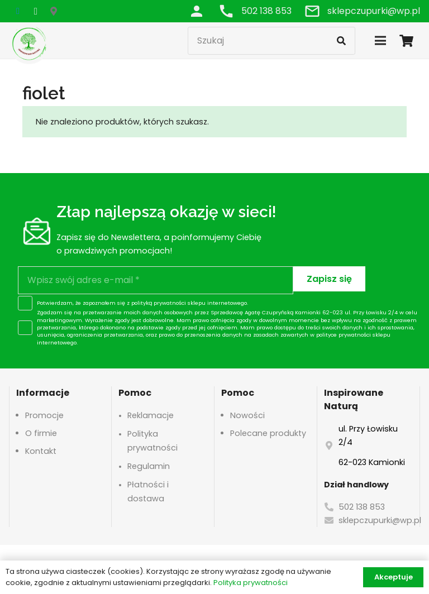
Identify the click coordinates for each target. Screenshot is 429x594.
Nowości (247, 415)
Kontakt (40, 451)
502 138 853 (362, 506)
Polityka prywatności (250, 582)
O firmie (41, 433)
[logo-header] (29, 43)
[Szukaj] (271, 41)
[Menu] (380, 41)
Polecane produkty (268, 433)
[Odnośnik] (196, 10)
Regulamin (148, 466)
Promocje (44, 415)
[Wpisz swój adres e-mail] (155, 280)
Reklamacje (150, 415)
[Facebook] (18, 11)
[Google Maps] (54, 11)
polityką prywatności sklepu (168, 302)
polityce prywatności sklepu (353, 334)
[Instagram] (36, 11)
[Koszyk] (406, 40)
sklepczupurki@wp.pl (380, 520)
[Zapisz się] (329, 278)
